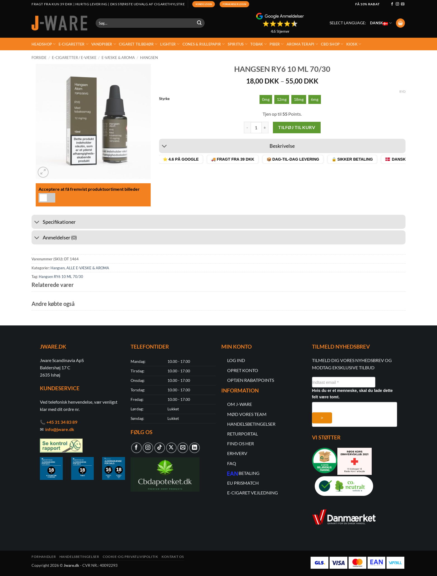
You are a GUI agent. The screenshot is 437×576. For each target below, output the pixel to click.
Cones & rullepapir (204, 44)
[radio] (266, 99)
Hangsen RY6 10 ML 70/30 (61, 276)
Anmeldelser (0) (54, 238)
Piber (277, 44)
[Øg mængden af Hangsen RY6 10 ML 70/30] (265, 127)
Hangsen (149, 57)
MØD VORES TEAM (246, 414)
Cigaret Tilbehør (138, 44)
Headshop (44, 44)
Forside (39, 57)
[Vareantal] (256, 127)
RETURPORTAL (242, 433)
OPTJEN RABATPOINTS (250, 380)
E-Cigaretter (74, 44)
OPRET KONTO (242, 370)
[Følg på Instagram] (397, 4)
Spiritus (238, 44)
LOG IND (236, 360)
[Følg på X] (171, 447)
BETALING (249, 473)
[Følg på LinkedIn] (194, 447)
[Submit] (199, 23)
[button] (400, 23)
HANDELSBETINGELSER (251, 424)
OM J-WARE (239, 404)
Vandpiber (103, 44)
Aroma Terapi (302, 44)
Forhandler (44, 556)
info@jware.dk (59, 429)
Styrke (164, 99)
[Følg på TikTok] (159, 447)
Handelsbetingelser (79, 556)
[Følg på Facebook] (392, 4)
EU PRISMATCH (243, 482)
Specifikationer (54, 222)
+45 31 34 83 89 (61, 422)
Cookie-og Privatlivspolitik (130, 556)
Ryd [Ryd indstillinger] (402, 91)
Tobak (258, 44)
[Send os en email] (402, 4)
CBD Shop (332, 44)
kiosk (353, 44)
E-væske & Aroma (118, 57)
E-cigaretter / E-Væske (74, 57)
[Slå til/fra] (164, 147)
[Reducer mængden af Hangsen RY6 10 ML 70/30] (247, 127)
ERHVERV (237, 453)
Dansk (381, 22)
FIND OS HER (240, 443)
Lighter (169, 44)
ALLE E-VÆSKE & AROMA (87, 268)
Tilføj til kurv (296, 127)
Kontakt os (173, 556)
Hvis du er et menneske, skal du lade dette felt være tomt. (352, 393)
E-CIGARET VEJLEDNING (252, 492)
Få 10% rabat (367, 4)
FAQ (231, 463)
